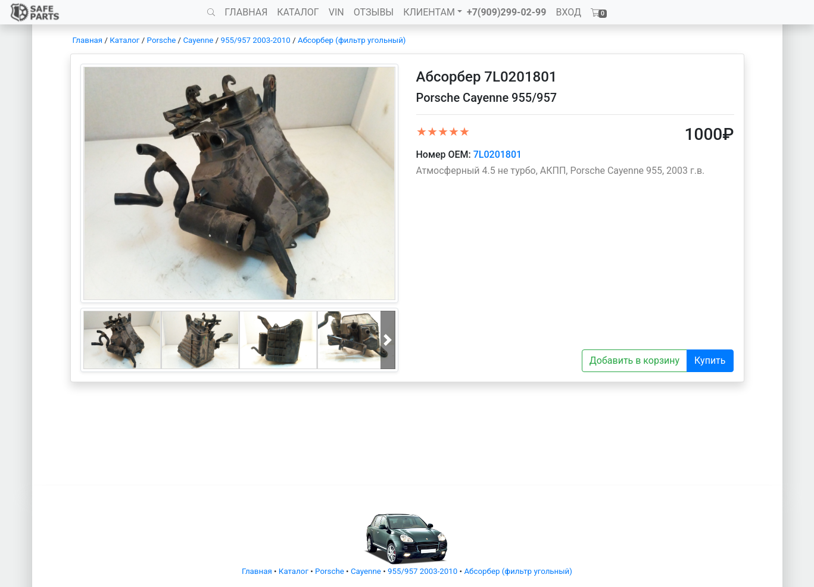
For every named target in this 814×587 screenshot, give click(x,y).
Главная (88, 40)
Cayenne (198, 40)
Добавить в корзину (634, 360)
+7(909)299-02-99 (507, 12)
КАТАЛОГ (298, 12)
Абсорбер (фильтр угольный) (352, 40)
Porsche (161, 40)
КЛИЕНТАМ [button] (429, 12)
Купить (709, 360)
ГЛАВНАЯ (245, 12)
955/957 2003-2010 (255, 40)
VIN (336, 12)
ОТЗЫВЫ (374, 12)
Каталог (124, 40)
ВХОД (568, 12)
